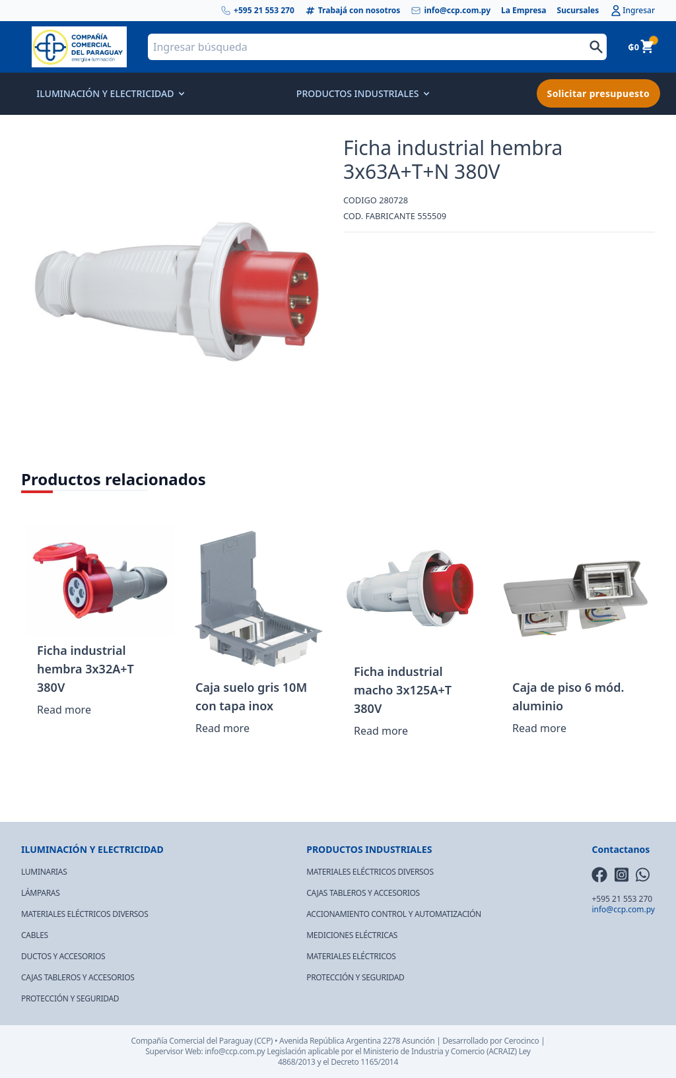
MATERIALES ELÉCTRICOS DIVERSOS (84, 914)
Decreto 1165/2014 (364, 1061)
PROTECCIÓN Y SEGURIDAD (70, 998)
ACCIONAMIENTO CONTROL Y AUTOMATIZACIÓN (393, 914)
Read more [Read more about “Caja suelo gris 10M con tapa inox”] (222, 728)
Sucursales (578, 10)
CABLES (34, 935)
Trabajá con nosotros (353, 10)
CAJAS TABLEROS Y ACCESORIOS (78, 977)
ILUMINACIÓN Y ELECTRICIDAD (109, 93)
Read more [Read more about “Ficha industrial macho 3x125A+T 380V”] (381, 731)
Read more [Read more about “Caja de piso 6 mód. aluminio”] (539, 728)
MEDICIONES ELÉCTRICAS (351, 935)
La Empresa (524, 10)
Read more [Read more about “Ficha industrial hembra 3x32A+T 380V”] (64, 709)
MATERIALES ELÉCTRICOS (350, 956)
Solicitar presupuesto (598, 93)
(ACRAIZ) (502, 1051)
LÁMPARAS (40, 892)
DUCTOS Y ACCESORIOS (63, 956)
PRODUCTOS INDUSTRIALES (362, 93)
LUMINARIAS (44, 871)
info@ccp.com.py (450, 10)
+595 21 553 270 (257, 10)
